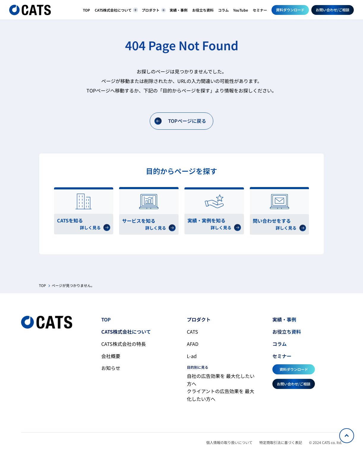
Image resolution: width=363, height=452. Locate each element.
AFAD (192, 343)
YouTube (240, 9)
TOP (86, 9)
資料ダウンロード (290, 9)
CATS (192, 331)
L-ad (192, 356)
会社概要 (110, 356)
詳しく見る (95, 227)
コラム (223, 9)
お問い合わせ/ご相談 (332, 9)
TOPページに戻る (180, 121)
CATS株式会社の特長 (123, 343)
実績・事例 (178, 9)
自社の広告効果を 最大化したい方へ (221, 379)
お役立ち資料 (203, 9)
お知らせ (110, 367)
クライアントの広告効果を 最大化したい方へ (220, 394)
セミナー (260, 9)
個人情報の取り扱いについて (229, 442)
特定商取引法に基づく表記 (280, 442)
